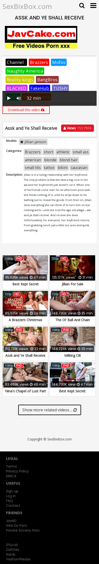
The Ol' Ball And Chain (72, 320)
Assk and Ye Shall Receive (25, 355)
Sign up (12, 491)
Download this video (26, 109)
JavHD (11, 520)
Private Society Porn (23, 530)
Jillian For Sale (72, 284)
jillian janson (33, 141)
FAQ (9, 500)
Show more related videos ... (49, 410)
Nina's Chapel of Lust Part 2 (25, 393)
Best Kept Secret (25, 284)
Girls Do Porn (16, 525)
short (48, 152)
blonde (50, 160)
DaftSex (12, 549)
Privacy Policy (17, 471)
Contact (13, 505)
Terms (11, 466)
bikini (63, 167)
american (33, 160)
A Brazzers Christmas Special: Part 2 (25, 322)
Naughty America (25, 71)
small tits (33, 167)
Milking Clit (72, 355)
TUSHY (60, 88)
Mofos (58, 62)
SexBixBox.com (27, 6)
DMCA (11, 476)
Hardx (10, 554)
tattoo (49, 167)
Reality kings (20, 79)
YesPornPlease (18, 559)
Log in (11, 496)
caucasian (79, 167)
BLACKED (16, 88)
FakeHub (39, 88)
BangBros (47, 79)
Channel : (16, 62)
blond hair (69, 160)
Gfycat (12, 544)
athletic (63, 152)
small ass (81, 152)
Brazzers (39, 62)
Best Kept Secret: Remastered (72, 393)
